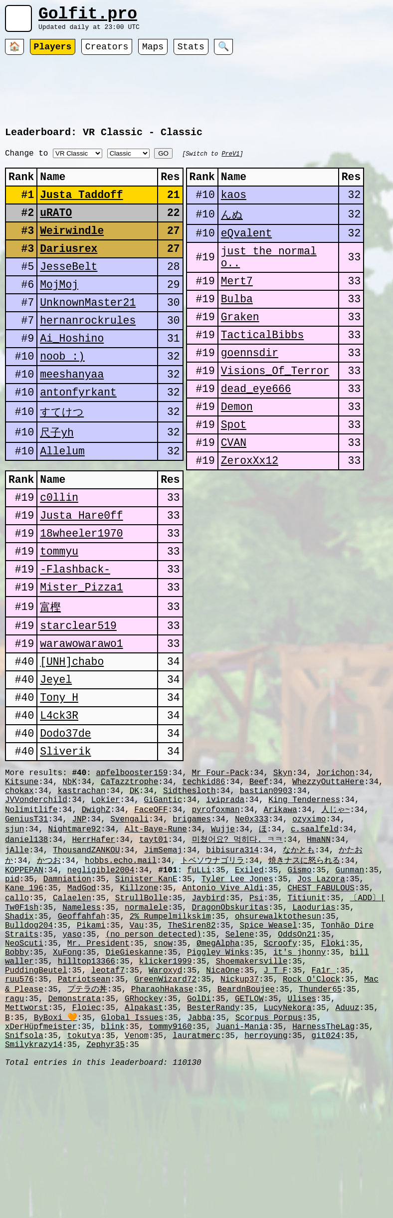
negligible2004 (100, 976)
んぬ (232, 230)
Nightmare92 (74, 930)
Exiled (249, 976)
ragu (14, 1130)
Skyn (282, 863)
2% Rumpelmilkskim (170, 1031)
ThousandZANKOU (86, 953)
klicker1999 (165, 1086)
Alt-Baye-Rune (156, 930)
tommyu (59, 615)
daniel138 (26, 941)
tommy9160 (170, 1163)
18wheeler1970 (81, 594)
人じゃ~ (335, 907)
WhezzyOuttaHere (328, 874)
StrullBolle (141, 1009)
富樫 (50, 676)
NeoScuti (24, 1064)
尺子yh (57, 476)
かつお (49, 964)
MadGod (81, 998)
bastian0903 (266, 885)
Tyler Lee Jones (237, 987)
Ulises (302, 1130)
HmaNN (319, 941)
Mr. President (98, 1064)
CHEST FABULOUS (321, 998)
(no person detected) (153, 1053)
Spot (233, 470)
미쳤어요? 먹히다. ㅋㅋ (237, 941)
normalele (146, 1020)
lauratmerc (196, 1174)
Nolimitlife (31, 907)
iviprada (225, 896)
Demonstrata (74, 1130)
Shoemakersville (251, 1086)
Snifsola (24, 1174)
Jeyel (56, 758)
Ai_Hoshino (72, 374)
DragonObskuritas (230, 1020)
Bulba (237, 327)
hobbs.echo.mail (121, 964)
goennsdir (249, 389)
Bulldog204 (29, 1042)
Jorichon (335, 863)
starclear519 (78, 697)
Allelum (62, 497)
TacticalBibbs (262, 368)
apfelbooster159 (132, 863)
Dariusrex (68, 271)
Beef (258, 874)
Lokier (105, 896)
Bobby (17, 1075)
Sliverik (65, 840)
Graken (240, 348)
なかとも (299, 953)
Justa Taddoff (81, 210)
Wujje (223, 930)
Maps (153, 52)
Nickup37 (239, 1108)
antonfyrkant (78, 435)
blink (113, 1163)
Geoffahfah (82, 1031)
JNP (79, 919)
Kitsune (21, 874)
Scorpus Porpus (268, 1152)
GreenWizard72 (165, 1108)
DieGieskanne (134, 1075)
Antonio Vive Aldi (222, 998)
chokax (19, 885)
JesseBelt (68, 292)
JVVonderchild (36, 896)
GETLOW (249, 1130)
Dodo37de (65, 819)
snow (163, 1064)
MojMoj (59, 312)
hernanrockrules (88, 353)
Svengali (129, 919)
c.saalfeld (315, 930)
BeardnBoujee (246, 1119)
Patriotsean (84, 1108)
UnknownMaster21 (88, 333)
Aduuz (348, 1141)
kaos (233, 210)
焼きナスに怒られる (304, 964)
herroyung (265, 1174)
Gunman (350, 976)
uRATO (56, 230)
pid (12, 987)
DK (134, 885)
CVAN (233, 491)
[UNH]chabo (72, 738)
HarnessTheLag (323, 1163)
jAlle (17, 953)
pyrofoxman (215, 907)
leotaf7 (108, 1097)
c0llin (59, 553)
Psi (256, 1009)
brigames (192, 919)
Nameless (81, 1020)
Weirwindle (72, 251)
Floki (333, 1064)
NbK (69, 874)
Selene (239, 1053)
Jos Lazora (321, 987)
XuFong (67, 1075)
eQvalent (246, 251)
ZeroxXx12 (249, 511)
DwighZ (96, 907)
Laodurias (313, 1020)
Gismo (300, 976)
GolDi (199, 1130)
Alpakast (144, 1141)
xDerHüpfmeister (41, 1163)
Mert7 (237, 307)
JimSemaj (163, 953)
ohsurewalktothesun (278, 1031)
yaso (71, 1053)
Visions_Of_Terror (275, 409)
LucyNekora (288, 1141)
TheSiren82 (191, 1042)
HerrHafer (93, 941)
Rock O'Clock (311, 1108)
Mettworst (26, 1141)
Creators (106, 52)
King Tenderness (304, 896)
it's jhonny (299, 1075)
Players (53, 52)
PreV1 (230, 163)
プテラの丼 (87, 1119)
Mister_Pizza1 (81, 655)
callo (17, 1009)
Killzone (139, 998)
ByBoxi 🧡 (55, 1152)
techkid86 (203, 874)
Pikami (91, 1042)
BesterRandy (213, 1141)
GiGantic (163, 896)
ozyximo (309, 919)
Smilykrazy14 (33, 1185)
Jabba (199, 1152)
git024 (326, 1174)
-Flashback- (75, 635)
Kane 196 (24, 998)
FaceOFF (151, 907)
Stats (191, 52)
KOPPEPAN (24, 976)
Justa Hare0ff (81, 574)
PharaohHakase (162, 1119)
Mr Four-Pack (220, 863)
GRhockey (144, 1130)
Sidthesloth (189, 885)
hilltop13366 (86, 1086)
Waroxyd (165, 1097)
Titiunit (307, 1009)
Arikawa (280, 907)
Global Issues (132, 1152)
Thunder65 (320, 1119)
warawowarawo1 (81, 717)
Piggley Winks (218, 1075)
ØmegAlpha (217, 1064)
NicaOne (222, 1097)
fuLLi (199, 976)
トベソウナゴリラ (212, 964)
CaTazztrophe (129, 874)
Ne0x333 (251, 919)
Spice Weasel (268, 1042)
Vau (137, 1042)
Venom (137, 1174)
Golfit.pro (87, 16)
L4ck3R (59, 799)
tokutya (84, 1174)
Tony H (59, 779)
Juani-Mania (241, 1163)
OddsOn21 (297, 1053)
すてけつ (62, 455)
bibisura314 (232, 953)
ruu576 (19, 1108)
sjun (14, 930)
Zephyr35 (105, 1185)
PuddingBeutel (36, 1097)
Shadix (19, 1031)
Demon (237, 450)
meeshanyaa (72, 414)
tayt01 (153, 941)
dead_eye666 (256, 429)
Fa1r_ (324, 1097)
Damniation (67, 987)
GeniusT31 (26, 919)
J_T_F (275, 1097)
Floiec (86, 1141)
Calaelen (72, 1009)
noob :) (62, 394)
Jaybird (208, 1009)
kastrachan (82, 885)
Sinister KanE (146, 987)
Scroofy (280, 1064)
